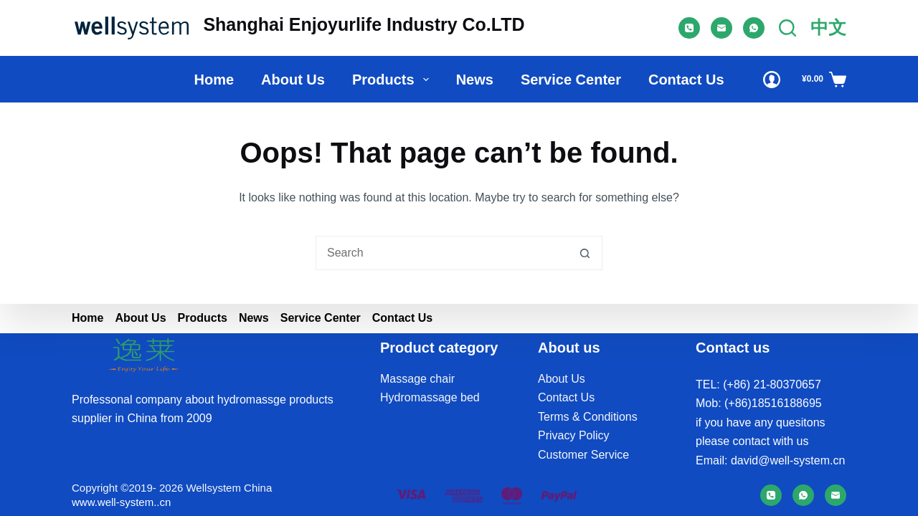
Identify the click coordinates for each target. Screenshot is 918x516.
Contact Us (686, 79)
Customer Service (583, 455)
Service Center (571, 79)
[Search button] (585, 253)
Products (393, 79)
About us (293, 79)
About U (558, 379)
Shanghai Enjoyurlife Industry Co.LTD (363, 24)
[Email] (721, 28)
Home (214, 79)
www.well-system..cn (121, 502)
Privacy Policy (574, 435)
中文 (828, 27)
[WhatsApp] (754, 28)
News (474, 79)
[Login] (771, 79)
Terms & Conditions (588, 417)
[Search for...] (442, 253)
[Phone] (689, 28)
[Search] (787, 28)
